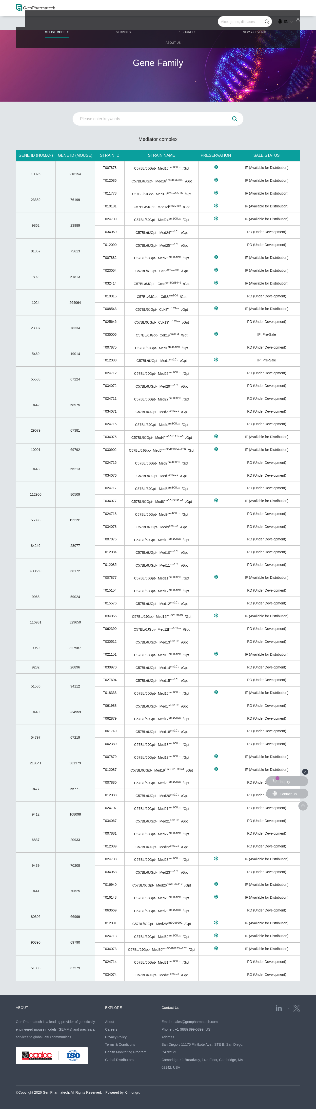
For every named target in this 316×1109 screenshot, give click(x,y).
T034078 (110, 527)
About (109, 1022)
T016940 (110, 885)
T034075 (110, 437)
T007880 (110, 782)
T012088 (110, 795)
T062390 (110, 629)
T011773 (110, 193)
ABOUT (22, 1007)
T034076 (110, 475)
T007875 (110, 347)
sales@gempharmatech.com (195, 1022)
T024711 (110, 398)
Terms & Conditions (120, 1044)
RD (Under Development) (266, 232)
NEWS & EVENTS (214, 22)
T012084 (110, 552)
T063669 (110, 910)
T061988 (110, 706)
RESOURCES (158, 22)
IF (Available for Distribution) (266, 168)
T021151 (110, 654)
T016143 (110, 897)
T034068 (110, 872)
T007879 (110, 757)
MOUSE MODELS (51, 25)
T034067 (110, 821)
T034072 (110, 386)
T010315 (110, 296)
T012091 (110, 923)
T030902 (110, 450)
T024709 (110, 219)
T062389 (110, 744)
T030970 (110, 667)
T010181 (110, 206)
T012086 (110, 180)
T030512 (110, 641)
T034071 (110, 411)
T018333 (110, 693)
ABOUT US (269, 22)
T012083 (110, 360)
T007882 (110, 258)
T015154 (110, 590)
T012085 (110, 565)
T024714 (110, 962)
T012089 (110, 846)
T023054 (110, 270)
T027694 (110, 680)
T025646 (110, 322)
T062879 (110, 718)
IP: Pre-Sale (266, 334)
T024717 (110, 488)
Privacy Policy (116, 1037)
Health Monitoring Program (125, 1052)
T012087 (110, 770)
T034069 (110, 232)
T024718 (110, 514)
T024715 (110, 424)
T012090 (110, 245)
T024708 (110, 859)
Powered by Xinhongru (122, 1092)
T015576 (110, 603)
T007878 (110, 168)
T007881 (110, 833)
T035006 (110, 334)
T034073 (110, 949)
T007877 (110, 577)
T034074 (110, 974)
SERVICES (106, 22)
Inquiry (281, 780)
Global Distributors (119, 1060)
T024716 (110, 463)
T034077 (110, 501)
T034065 (110, 616)
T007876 (110, 539)
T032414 (110, 283)
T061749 (110, 731)
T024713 (110, 936)
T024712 (110, 373)
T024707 (110, 808)
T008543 (110, 309)
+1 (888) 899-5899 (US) (193, 1029)
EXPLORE (114, 1007)
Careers (111, 1029)
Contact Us (171, 1007)
